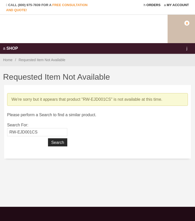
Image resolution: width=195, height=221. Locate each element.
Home (7, 60)
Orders (152, 5)
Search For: (17, 125)
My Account (176, 5)
